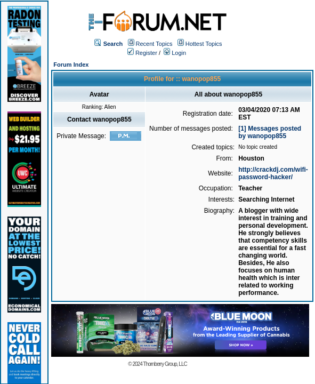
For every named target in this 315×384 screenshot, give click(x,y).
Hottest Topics (203, 44)
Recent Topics (154, 44)
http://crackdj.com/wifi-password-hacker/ (273, 173)
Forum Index (70, 64)
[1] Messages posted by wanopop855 (269, 132)
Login (175, 53)
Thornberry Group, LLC (165, 364)
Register (142, 53)
